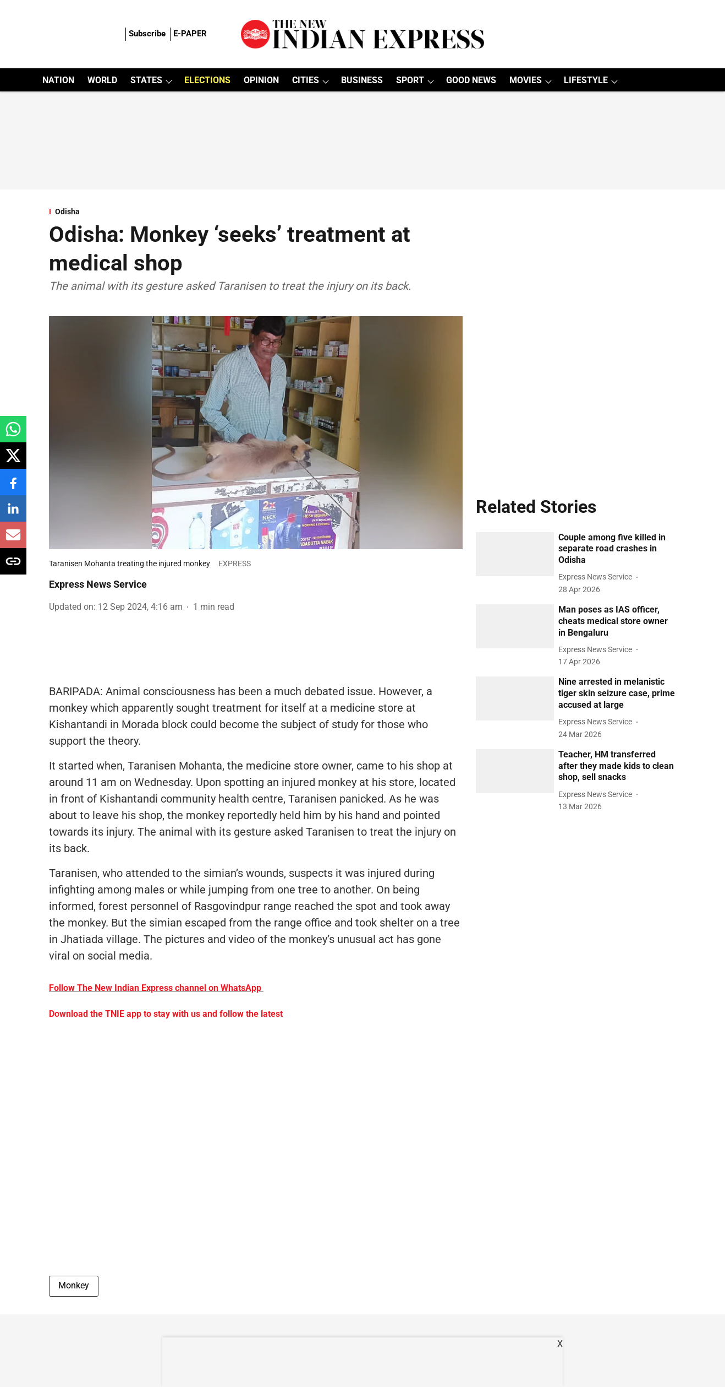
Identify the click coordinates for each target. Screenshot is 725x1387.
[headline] (617, 549)
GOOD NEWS (471, 80)
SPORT (410, 80)
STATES (146, 80)
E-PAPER (190, 34)
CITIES (305, 80)
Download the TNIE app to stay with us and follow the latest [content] (166, 1014)
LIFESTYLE (586, 80)
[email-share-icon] (13, 540)
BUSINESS (362, 80)
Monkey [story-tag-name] (73, 1285)
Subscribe (147, 34)
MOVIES (525, 80)
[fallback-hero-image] (515, 554)
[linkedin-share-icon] (13, 514)
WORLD (102, 80)
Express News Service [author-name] (98, 584)
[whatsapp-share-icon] (13, 435)
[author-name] (597, 577)
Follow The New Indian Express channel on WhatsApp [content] (155, 988)
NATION (58, 80)
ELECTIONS (207, 80)
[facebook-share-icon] (13, 488)
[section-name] (256, 211)
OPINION (261, 80)
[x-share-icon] (13, 461)
